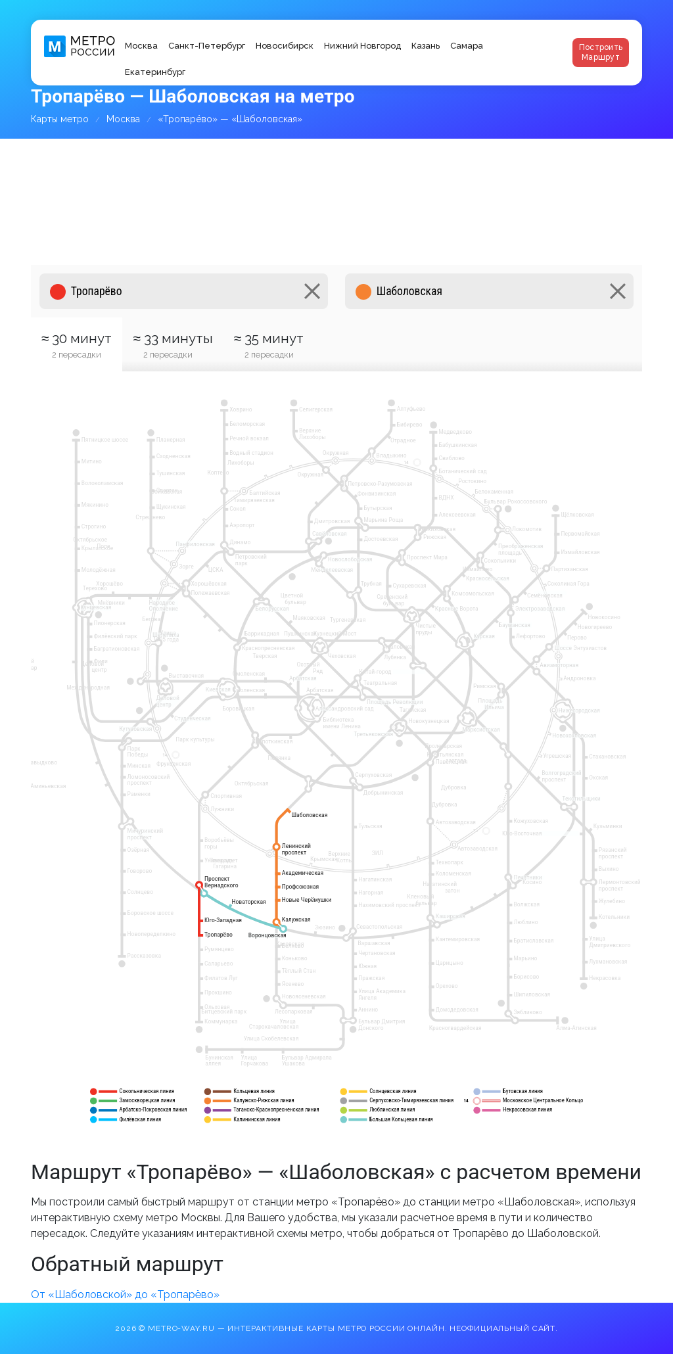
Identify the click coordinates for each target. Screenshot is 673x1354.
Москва (141, 46)
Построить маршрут (600, 52)
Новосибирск (284, 46)
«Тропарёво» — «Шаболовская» (230, 119)
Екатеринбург (155, 72)
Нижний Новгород (362, 46)
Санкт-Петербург (206, 46)
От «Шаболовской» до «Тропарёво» (125, 1294)
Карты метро (60, 119)
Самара (466, 46)
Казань (425, 46)
